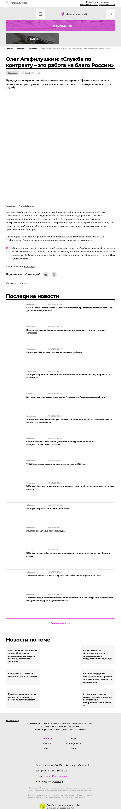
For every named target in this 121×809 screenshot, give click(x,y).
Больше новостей (60, 618)
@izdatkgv (57, 777)
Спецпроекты (73, 739)
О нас (74, 744)
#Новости (24, 283)
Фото (47, 744)
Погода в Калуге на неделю (97, 2)
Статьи (47, 739)
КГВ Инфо (29, 266)
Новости (47, 734)
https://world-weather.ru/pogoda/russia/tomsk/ (97, 5)
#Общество (11, 283)
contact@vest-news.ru (56, 772)
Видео (73, 734)
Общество (12, 73)
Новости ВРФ (12, 716)
